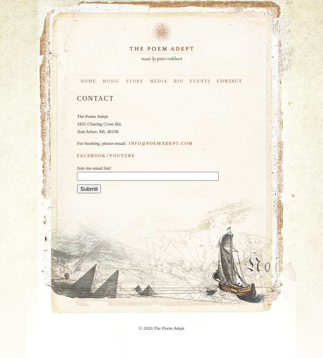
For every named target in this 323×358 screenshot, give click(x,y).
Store (135, 81)
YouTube (122, 155)
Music (111, 81)
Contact (229, 81)
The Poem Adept (161, 42)
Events (200, 81)
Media (159, 81)
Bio (178, 81)
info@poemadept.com (161, 143)
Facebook (91, 155)
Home (88, 81)
